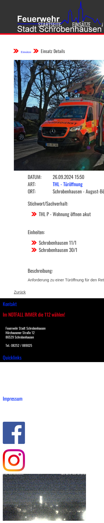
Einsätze (79, 24)
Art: (31, 184)
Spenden (10, 389)
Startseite (47, 24)
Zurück (20, 292)
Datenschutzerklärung (22, 412)
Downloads (12, 371)
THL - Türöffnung (68, 184)
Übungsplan (13, 377)
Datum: (34, 176)
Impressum (12, 407)
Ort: (31, 191)
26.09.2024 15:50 (68, 176)
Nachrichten (13, 383)
